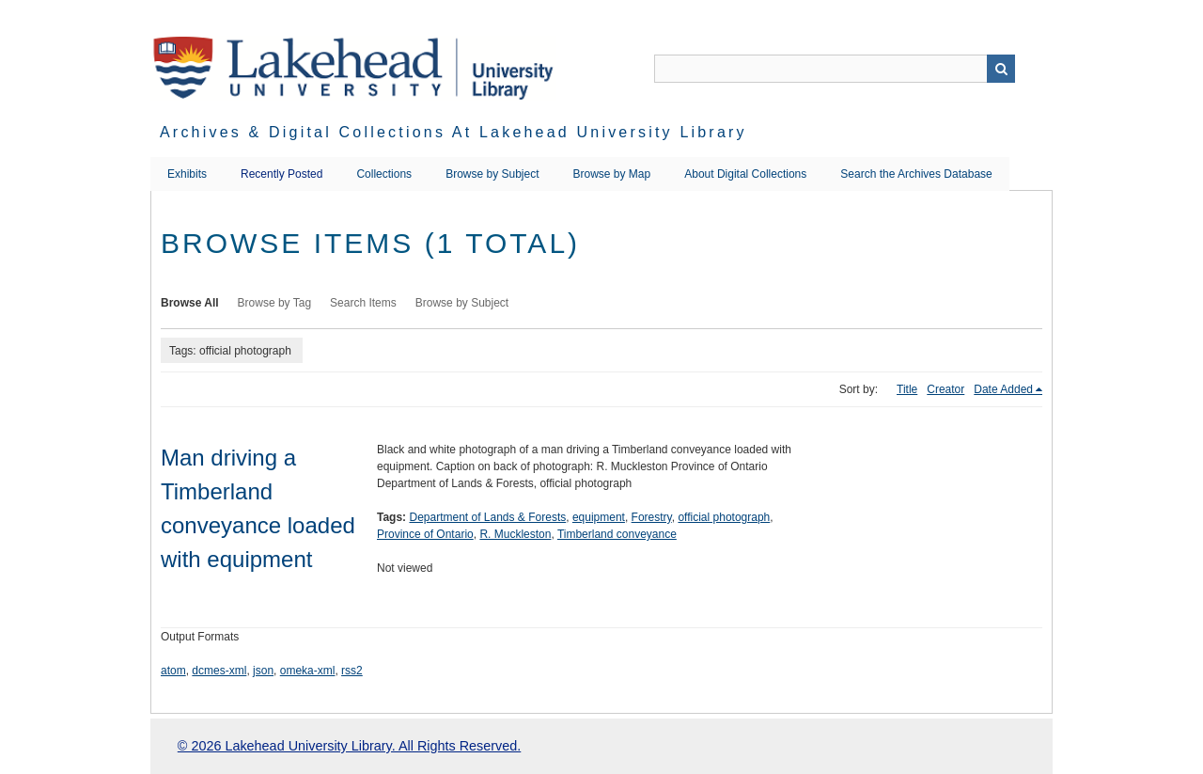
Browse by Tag (275, 302)
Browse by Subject (492, 174)
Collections (384, 174)
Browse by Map (612, 174)
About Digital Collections (745, 174)
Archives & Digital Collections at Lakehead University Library (453, 132)
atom (173, 670)
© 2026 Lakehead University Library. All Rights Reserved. (349, 745)
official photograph (724, 517)
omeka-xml (308, 670)
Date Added (1003, 389)
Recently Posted (281, 174)
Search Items (363, 302)
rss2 (352, 670)
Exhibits (187, 174)
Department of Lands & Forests (487, 517)
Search (1001, 69)
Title (907, 389)
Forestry (652, 517)
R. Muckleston (515, 534)
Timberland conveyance (617, 534)
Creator (945, 389)
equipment (598, 517)
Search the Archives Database (916, 174)
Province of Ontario (425, 534)
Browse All (190, 302)
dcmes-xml (219, 670)
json (263, 670)
